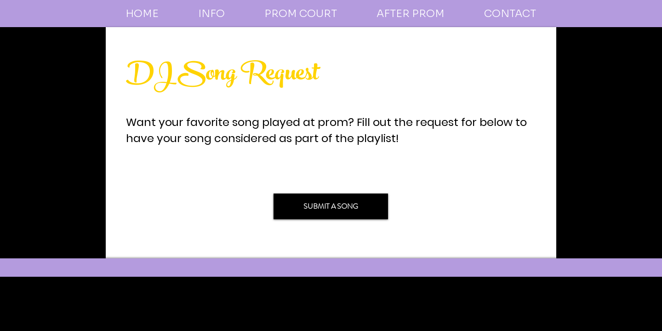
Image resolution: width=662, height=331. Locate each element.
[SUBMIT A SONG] (331, 206)
